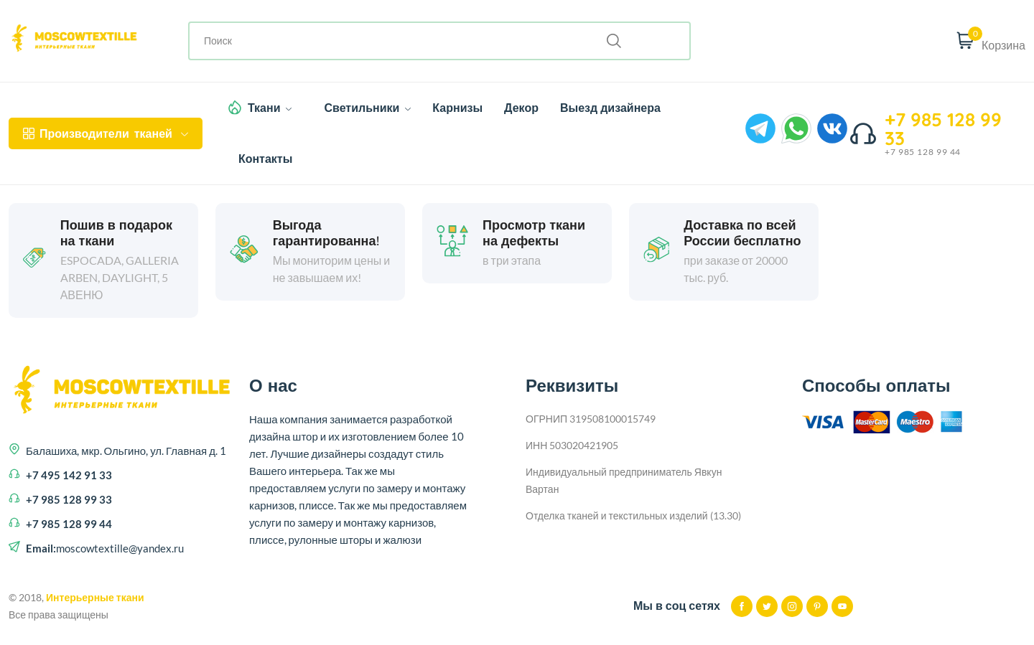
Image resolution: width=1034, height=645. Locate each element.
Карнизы (457, 107)
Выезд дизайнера (610, 107)
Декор (521, 107)
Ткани (270, 107)
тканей (105, 133)
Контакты (265, 158)
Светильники (367, 107)
